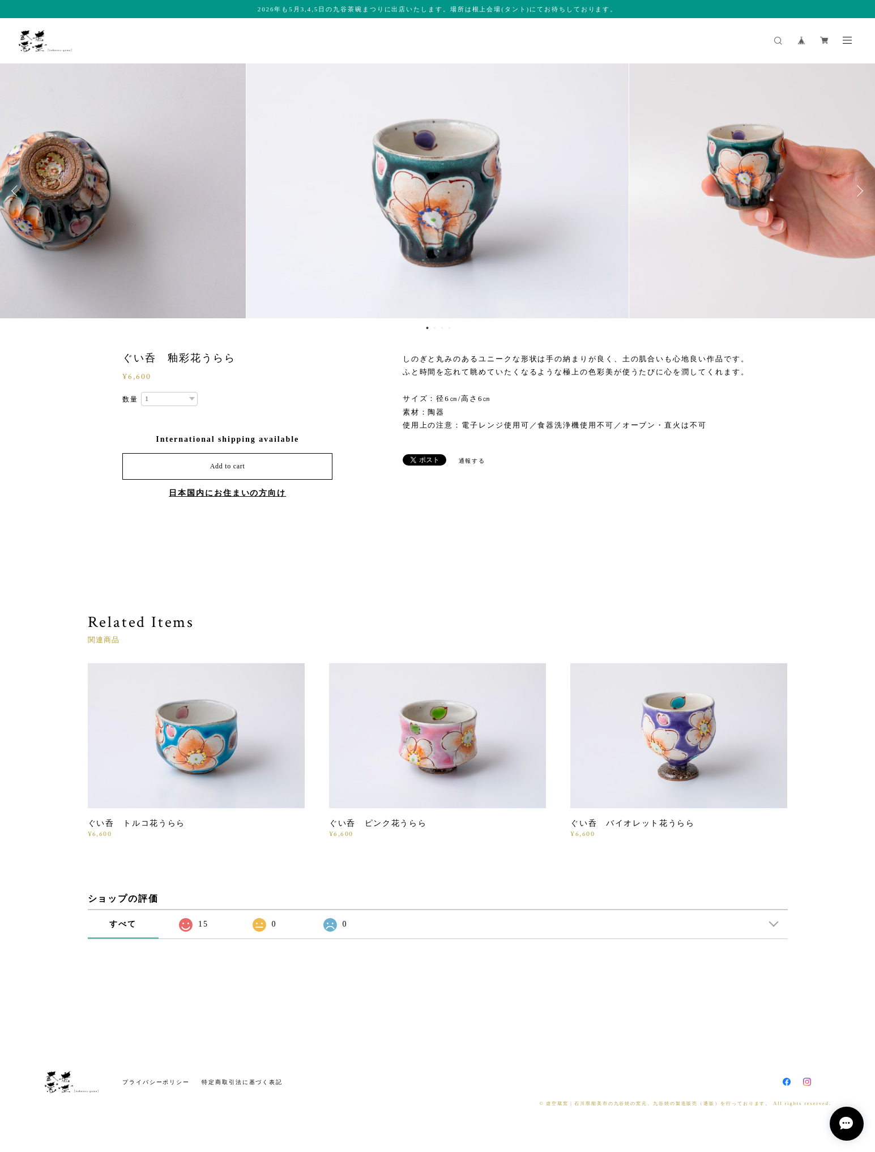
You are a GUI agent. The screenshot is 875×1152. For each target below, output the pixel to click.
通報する (472, 461)
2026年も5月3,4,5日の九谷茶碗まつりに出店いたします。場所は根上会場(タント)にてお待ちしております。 (437, 9)
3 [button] (442, 328)
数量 (130, 399)
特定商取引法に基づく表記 (242, 1082)
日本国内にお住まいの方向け (227, 493)
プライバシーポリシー (156, 1082)
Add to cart (227, 466)
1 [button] (427, 328)
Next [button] (858, 191)
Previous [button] (17, 191)
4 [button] (450, 328)
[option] (437, 190)
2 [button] (435, 328)
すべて (122, 924)
